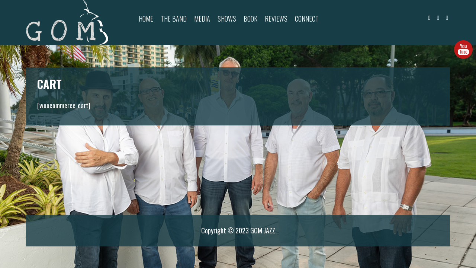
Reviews (276, 18)
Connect (307, 18)
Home (146, 18)
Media (202, 18)
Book (250, 18)
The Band (174, 18)
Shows (227, 18)
